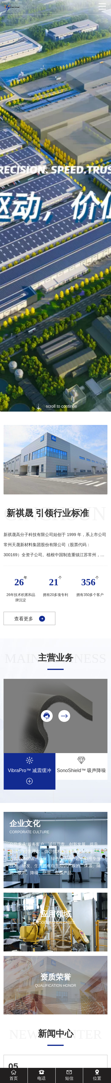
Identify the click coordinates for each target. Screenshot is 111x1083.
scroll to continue (55, 406)
